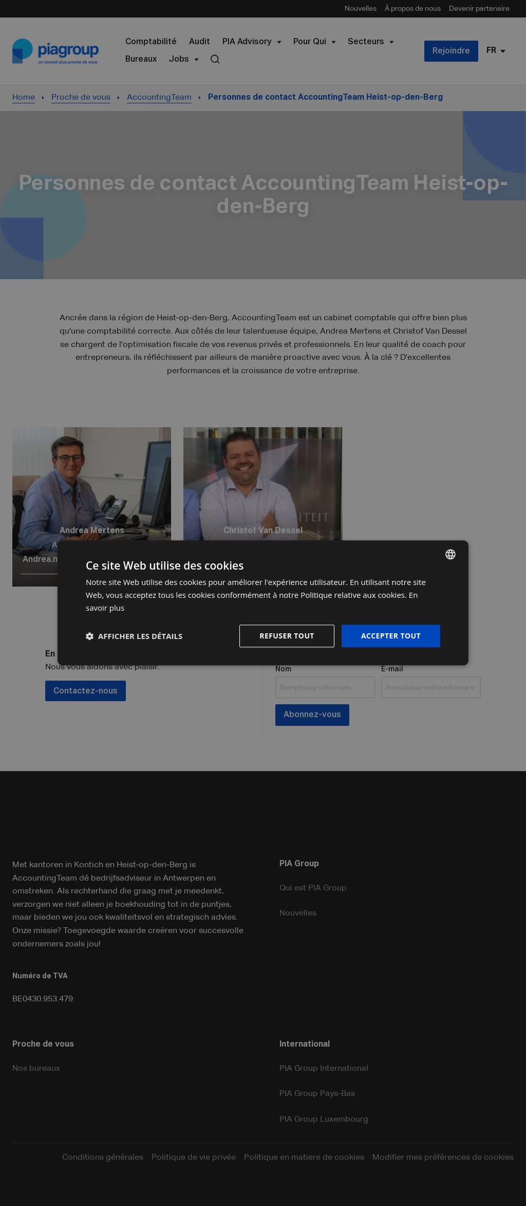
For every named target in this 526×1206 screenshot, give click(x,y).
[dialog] (263, 602)
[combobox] (450, 554)
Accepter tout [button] (391, 636)
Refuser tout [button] (286, 636)
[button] (134, 636)
